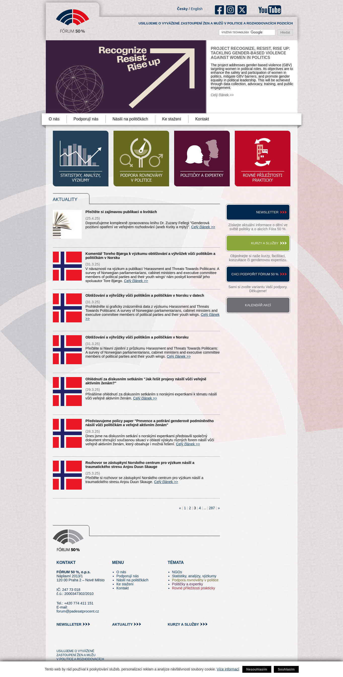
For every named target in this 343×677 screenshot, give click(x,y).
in (85, 642)
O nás (54, 119)
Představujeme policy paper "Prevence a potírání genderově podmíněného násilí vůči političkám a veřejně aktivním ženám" (150, 423)
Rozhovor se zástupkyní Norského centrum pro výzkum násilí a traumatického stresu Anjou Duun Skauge (140, 465)
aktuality (122, 624)
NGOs (177, 572)
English (197, 9)
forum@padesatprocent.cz (78, 611)
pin (68, 642)
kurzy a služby (183, 624)
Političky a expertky (187, 584)
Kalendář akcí (258, 305)
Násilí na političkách (130, 119)
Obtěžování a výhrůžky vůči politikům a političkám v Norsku (137, 337)
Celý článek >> (222, 95)
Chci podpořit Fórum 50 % (255, 274)
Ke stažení (171, 119)
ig (230, 9)
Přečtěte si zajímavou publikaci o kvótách (121, 212)
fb (219, 9)
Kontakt (202, 119)
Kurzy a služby (264, 243)
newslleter (69, 624)
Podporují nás (85, 119)
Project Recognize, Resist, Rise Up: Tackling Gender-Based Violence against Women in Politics (250, 53)
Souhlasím (286, 669)
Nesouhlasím (256, 669)
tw (60, 642)
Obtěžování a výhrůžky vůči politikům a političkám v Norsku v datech (145, 295)
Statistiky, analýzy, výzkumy (194, 576)
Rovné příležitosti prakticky (193, 588)
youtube (269, 9)
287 (212, 508)
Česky (182, 9)
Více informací (228, 669)
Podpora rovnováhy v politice (195, 580)
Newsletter (267, 212)
